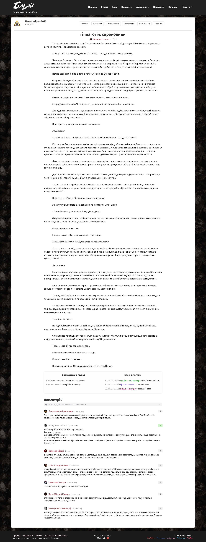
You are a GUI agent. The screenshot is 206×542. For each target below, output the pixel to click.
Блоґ (114, 7)
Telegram (181, 538)
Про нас (172, 7)
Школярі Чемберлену (70, 384)
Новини (92, 7)
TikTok (190, 538)
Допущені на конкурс (75, 380)
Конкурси (158, 7)
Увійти (186, 7)
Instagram (171, 538)
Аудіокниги (142, 7)
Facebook (160, 538)
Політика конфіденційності (56, 535)
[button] (188, 7)
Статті (104, 7)
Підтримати (27, 535)
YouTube (151, 538)
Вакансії (38, 535)
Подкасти (126, 7)
